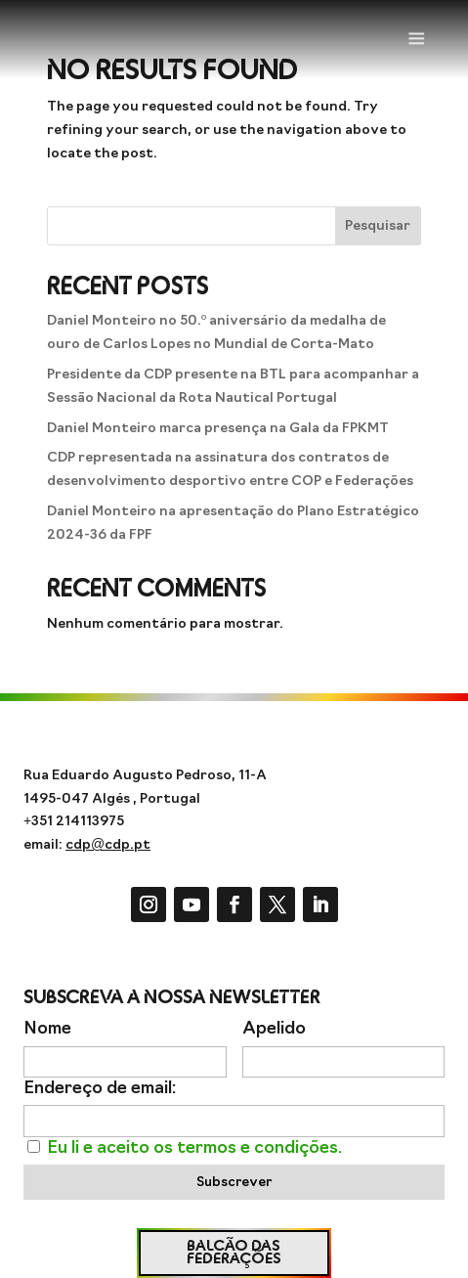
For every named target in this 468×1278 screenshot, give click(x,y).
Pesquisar (377, 226)
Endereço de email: (99, 1088)
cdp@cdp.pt (107, 845)
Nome (47, 1029)
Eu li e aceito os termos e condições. (194, 1148)
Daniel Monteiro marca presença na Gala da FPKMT (218, 428)
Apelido (274, 1029)
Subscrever (234, 1182)
